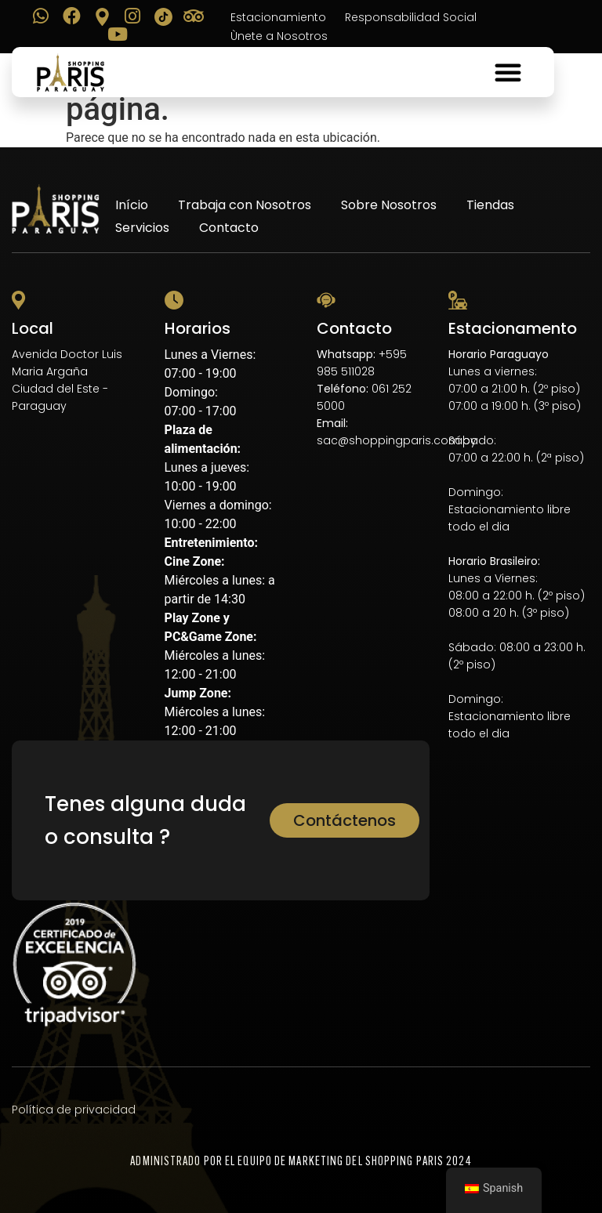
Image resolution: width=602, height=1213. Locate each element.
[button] (508, 72)
